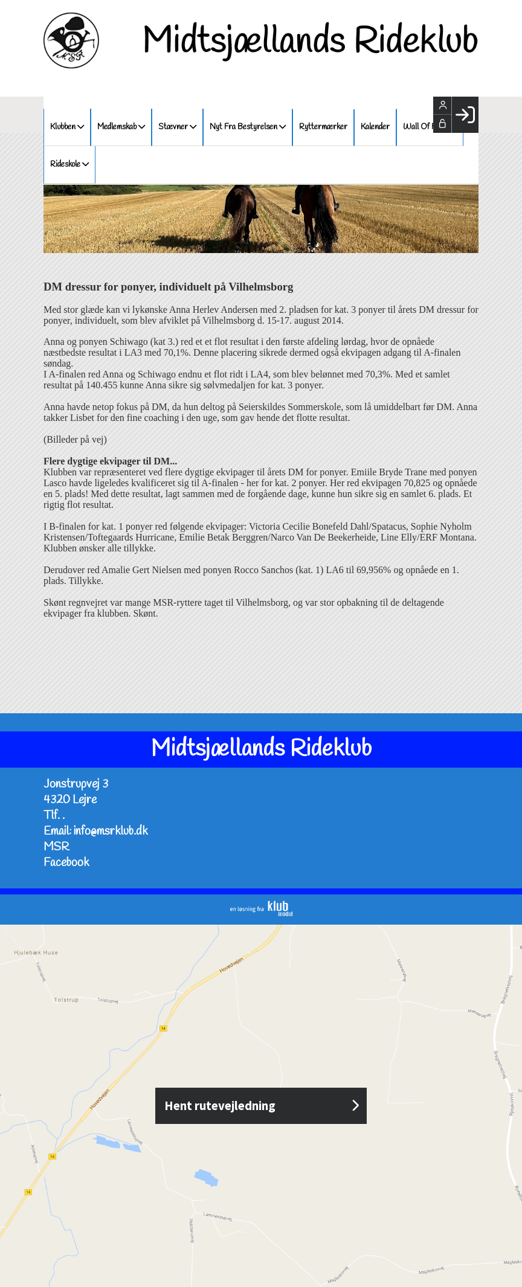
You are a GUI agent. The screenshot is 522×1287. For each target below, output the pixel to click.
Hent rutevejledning (261, 1106)
